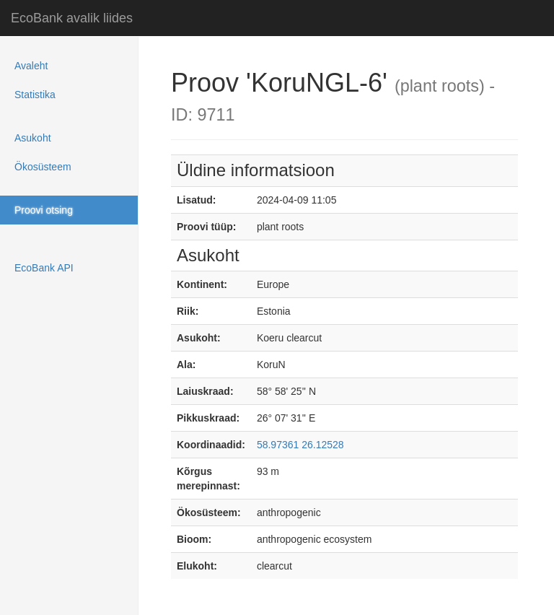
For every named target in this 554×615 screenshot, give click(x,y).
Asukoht (32, 138)
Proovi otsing (43, 210)
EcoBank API (44, 268)
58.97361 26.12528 (300, 444)
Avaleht (31, 65)
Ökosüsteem (42, 167)
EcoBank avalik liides (72, 18)
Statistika (35, 94)
